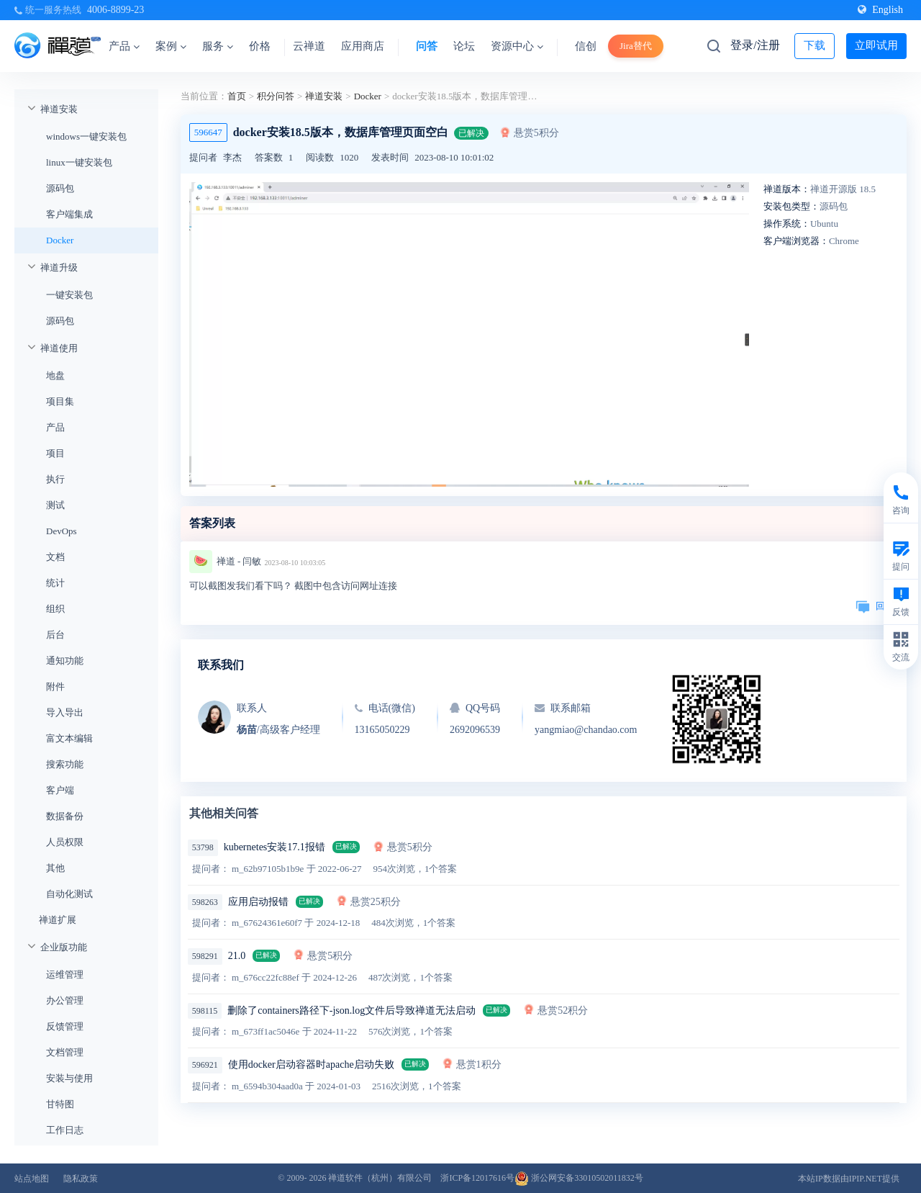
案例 (170, 46)
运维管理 (64, 974)
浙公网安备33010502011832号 (578, 1178)
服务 (217, 46)
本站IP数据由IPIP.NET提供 (848, 1179)
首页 (236, 96)
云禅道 (309, 46)
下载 (814, 45)
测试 (55, 505)
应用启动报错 (258, 901)
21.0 (237, 955)
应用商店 (362, 46)
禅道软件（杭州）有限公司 (380, 1178)
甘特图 (60, 1104)
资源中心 (517, 46)
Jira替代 (636, 45)
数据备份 (64, 816)
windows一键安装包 (86, 136)
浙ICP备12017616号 (477, 1178)
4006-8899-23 (115, 9)
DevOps (61, 531)
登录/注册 (754, 45)
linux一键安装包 (79, 162)
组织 (55, 608)
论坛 (464, 46)
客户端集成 (69, 214)
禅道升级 (59, 267)
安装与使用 (69, 1078)
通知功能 (64, 660)
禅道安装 (59, 109)
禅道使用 (59, 348)
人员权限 (64, 842)
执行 (55, 479)
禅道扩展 (57, 919)
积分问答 (275, 96)
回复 (875, 605)
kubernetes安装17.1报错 (274, 847)
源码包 (60, 188)
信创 (585, 46)
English (880, 9)
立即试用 (876, 45)
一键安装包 (69, 294)
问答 (426, 46)
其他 (55, 868)
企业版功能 (63, 947)
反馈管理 (64, 1026)
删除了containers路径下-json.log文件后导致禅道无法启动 (351, 1010)
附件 (55, 686)
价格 (260, 46)
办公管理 (64, 1000)
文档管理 (64, 1052)
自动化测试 (69, 893)
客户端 (60, 790)
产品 (124, 46)
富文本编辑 (69, 738)
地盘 (55, 375)
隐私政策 (80, 1179)
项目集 (60, 401)
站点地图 (31, 1179)
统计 (55, 582)
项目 (55, 453)
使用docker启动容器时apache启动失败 (311, 1064)
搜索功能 (64, 764)
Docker (59, 240)
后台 (55, 634)
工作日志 (64, 1130)
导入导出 (64, 712)
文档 (55, 557)
